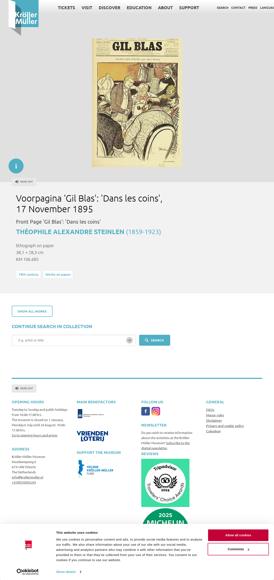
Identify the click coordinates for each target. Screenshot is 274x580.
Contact (230, 7)
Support (181, 7)
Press (244, 7)
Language (260, 7)
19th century (28, 274)
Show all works (32, 311)
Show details (66, 571)
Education (130, 7)
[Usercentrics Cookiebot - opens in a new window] (27, 571)
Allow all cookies (238, 535)
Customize (238, 549)
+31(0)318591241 (24, 482)
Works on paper (58, 274)
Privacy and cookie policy (225, 425)
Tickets (58, 7)
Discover (101, 7)
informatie (14, 163)
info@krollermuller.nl (27, 477)
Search (214, 7)
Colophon (213, 431)
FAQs (210, 409)
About (156, 7)
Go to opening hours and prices (34, 435)
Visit (78, 7)
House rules (215, 415)
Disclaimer (214, 420)
